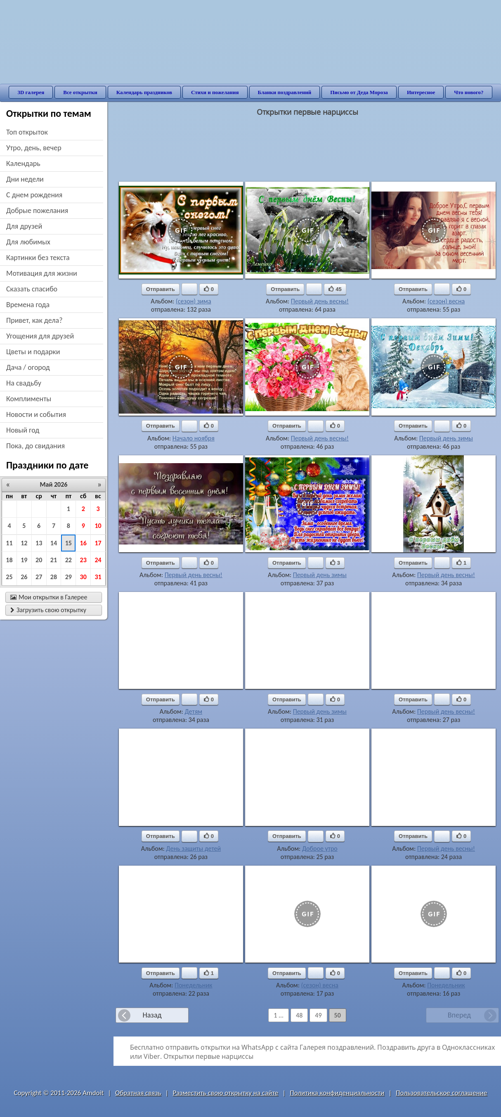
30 (83, 577)
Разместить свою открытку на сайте (225, 1093)
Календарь (23, 163)
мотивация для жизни (41, 273)
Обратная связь (138, 1093)
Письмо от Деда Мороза (359, 92)
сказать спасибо (31, 288)
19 (24, 560)
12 (24, 543)
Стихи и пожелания (215, 92)
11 (9, 543)
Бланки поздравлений (285, 92)
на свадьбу (23, 383)
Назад (151, 1015)
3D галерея (30, 92)
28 (53, 577)
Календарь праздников (144, 92)
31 (98, 577)
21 (53, 560)
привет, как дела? (34, 320)
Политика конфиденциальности (337, 1093)
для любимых (28, 241)
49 (318, 1015)
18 (9, 560)
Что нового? (468, 92)
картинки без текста (38, 257)
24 (98, 560)
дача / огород (28, 367)
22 (68, 560)
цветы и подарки (33, 351)
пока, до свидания (35, 445)
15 (68, 543)
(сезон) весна (446, 301)
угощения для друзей (40, 336)
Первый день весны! (320, 301)
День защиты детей (193, 848)
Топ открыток (27, 132)
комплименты (28, 398)
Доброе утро (320, 848)
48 (299, 1015)
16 (83, 543)
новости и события (36, 414)
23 (83, 560)
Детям (193, 711)
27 (38, 577)
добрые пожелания (37, 210)
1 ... (279, 1015)
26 (24, 577)
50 (337, 1015)
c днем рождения (34, 194)
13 (38, 543)
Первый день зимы (446, 438)
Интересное (421, 92)
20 (38, 560)
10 (98, 526)
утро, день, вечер (33, 147)
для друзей (24, 226)
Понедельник (193, 985)
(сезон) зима (193, 301)
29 (68, 577)
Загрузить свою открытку (48, 610)
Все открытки (80, 92)
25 (9, 577)
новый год (22, 430)
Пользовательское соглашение (441, 1093)
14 (53, 543)
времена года (28, 304)
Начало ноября (194, 438)
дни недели (25, 179)
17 (98, 543)
